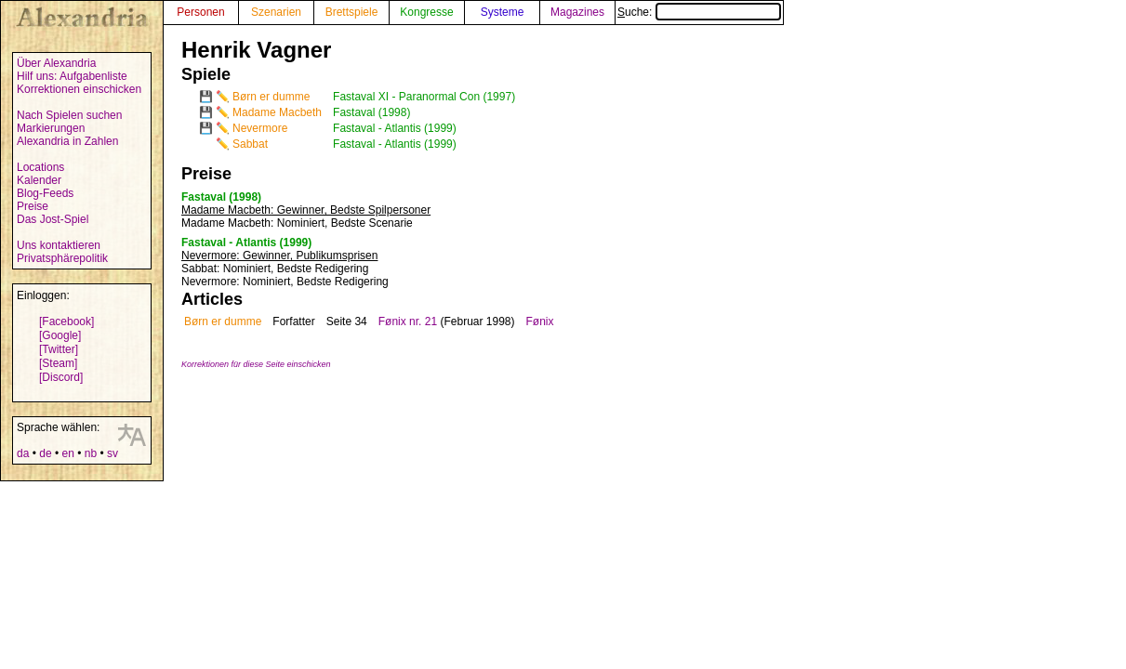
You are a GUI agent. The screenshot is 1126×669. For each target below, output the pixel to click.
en (67, 453)
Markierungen (51, 128)
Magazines (577, 12)
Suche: (699, 12)
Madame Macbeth (277, 112)
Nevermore (259, 128)
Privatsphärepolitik (62, 258)
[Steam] (58, 363)
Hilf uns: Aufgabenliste (72, 76)
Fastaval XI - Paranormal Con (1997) (424, 96)
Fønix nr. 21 (407, 321)
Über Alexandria (56, 63)
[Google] (60, 335)
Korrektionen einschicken (79, 89)
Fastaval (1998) (371, 112)
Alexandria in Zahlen (67, 141)
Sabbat (250, 144)
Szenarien (276, 12)
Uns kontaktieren (58, 245)
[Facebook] (66, 321)
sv (112, 453)
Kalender (39, 180)
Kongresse (426, 12)
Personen (200, 12)
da (23, 453)
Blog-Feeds (45, 193)
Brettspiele (351, 12)
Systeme (502, 12)
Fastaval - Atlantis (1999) (395, 128)
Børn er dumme (271, 96)
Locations (40, 167)
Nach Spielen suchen (69, 115)
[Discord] (61, 377)
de (45, 453)
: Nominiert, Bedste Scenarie (297, 223)
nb (91, 453)
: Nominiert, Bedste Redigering (274, 268)
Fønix (540, 321)
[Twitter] (58, 349)
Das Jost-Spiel (52, 219)
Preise (32, 206)
